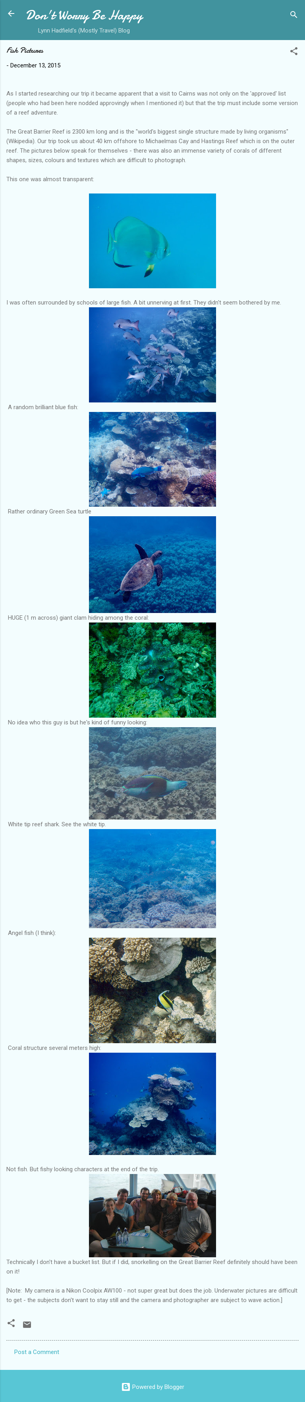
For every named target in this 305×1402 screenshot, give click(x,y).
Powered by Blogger (152, 1387)
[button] (294, 52)
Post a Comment (36, 1352)
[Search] (294, 16)
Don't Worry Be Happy (84, 15)
